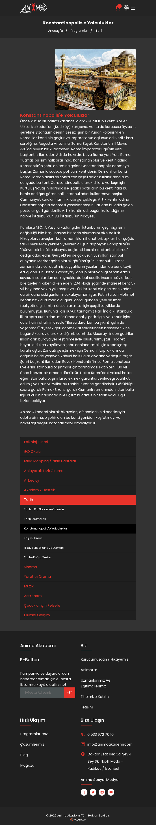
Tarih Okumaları (35, 519)
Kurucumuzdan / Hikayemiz (104, 659)
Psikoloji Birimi (36, 441)
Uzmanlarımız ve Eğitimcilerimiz (95, 683)
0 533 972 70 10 (100, 734)
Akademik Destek (39, 490)
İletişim (87, 707)
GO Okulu (32, 451)
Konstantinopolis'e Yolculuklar (45, 528)
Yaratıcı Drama (37, 576)
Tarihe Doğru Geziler (37, 557)
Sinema (30, 567)
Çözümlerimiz (32, 744)
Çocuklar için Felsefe (42, 605)
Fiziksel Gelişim (37, 615)
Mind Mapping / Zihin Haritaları (50, 461)
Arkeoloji (31, 480)
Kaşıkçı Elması (33, 538)
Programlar (79, 30)
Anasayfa (55, 30)
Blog (24, 754)
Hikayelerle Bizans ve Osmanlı (44, 548)
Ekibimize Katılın (95, 696)
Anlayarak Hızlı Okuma (43, 470)
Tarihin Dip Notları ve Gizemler (44, 509)
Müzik (29, 586)
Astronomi (33, 595)
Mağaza (27, 765)
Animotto (89, 669)
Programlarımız (34, 733)
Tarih (99, 30)
